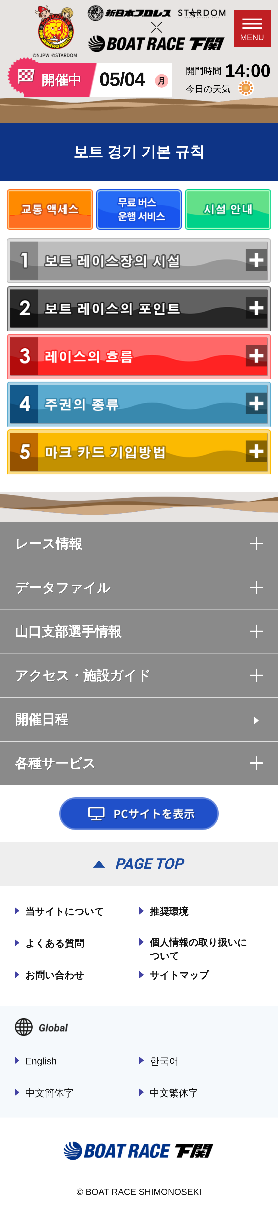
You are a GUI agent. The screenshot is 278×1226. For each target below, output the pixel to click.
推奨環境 (169, 911)
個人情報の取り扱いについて (198, 949)
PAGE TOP (149, 864)
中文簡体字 (49, 1093)
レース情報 (139, 543)
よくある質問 (54, 943)
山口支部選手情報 (139, 631)
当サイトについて (64, 911)
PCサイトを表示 (139, 813)
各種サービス (139, 763)
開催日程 (41, 719)
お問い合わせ (54, 975)
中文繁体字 (174, 1093)
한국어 (164, 1061)
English (41, 1061)
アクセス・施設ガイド (139, 675)
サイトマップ (179, 975)
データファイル (139, 587)
